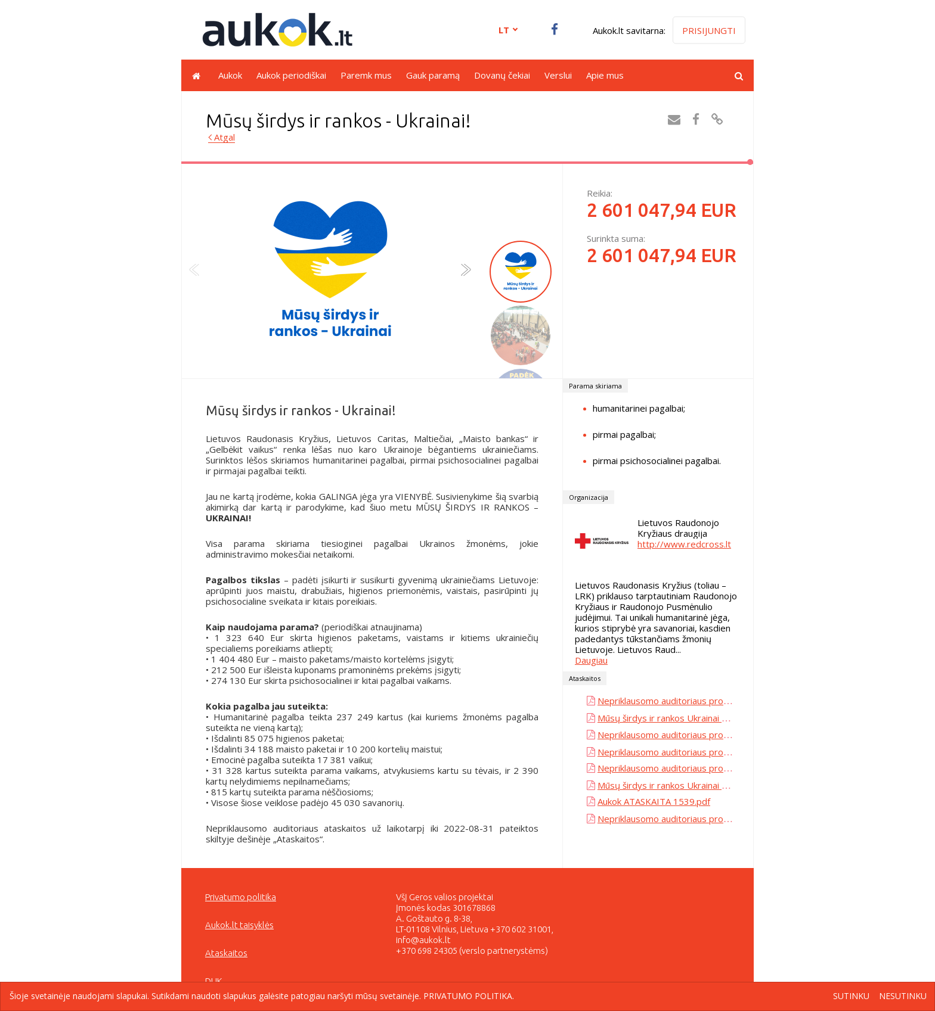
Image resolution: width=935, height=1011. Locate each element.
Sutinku (851, 996)
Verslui (558, 75)
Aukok (230, 75)
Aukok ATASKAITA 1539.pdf (653, 801)
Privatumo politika (240, 897)
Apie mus (605, 75)
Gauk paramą (433, 75)
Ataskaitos (226, 953)
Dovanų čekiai (502, 75)
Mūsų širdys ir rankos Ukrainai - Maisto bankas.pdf (699, 718)
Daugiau (591, 660)
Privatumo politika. (468, 995)
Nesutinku (903, 996)
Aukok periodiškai (291, 75)
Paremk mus (366, 75)
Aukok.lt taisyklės (239, 925)
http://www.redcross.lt (684, 544)
